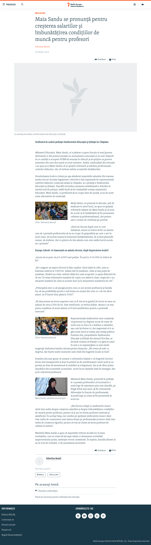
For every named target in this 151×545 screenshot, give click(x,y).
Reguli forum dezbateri (12, 535)
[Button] (100, 59)
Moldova (40, 13)
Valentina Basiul (42, 47)
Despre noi (6, 530)
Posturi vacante (8, 525)
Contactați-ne (8, 520)
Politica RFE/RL (8, 515)
